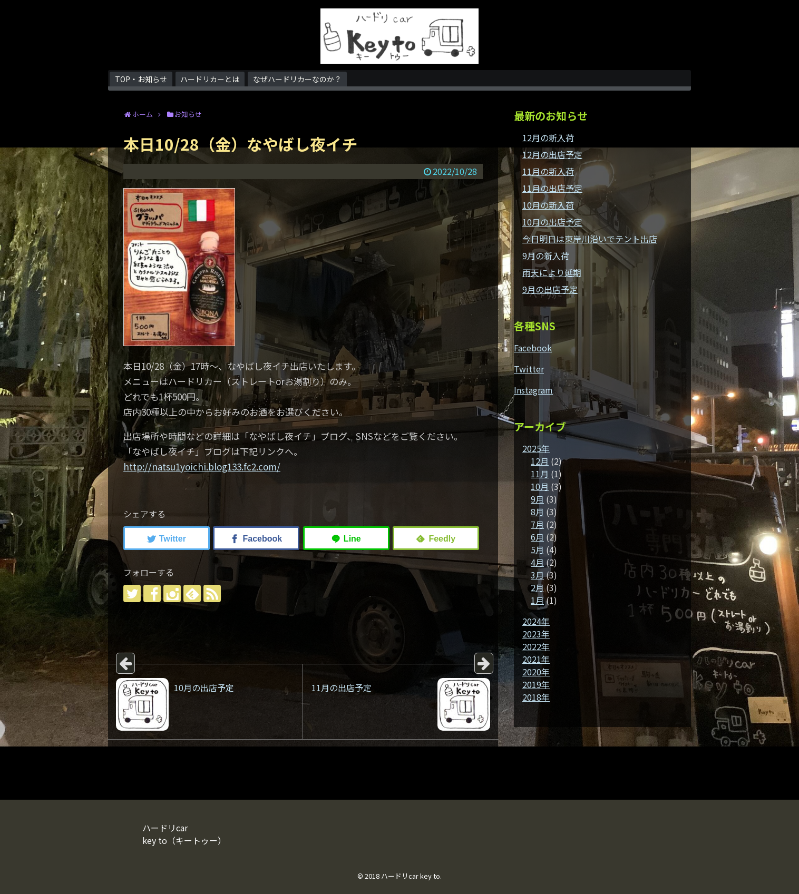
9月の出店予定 (550, 289)
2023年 (536, 633)
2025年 (536, 448)
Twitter (529, 368)
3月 (537, 574)
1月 (537, 600)
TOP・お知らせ (141, 79)
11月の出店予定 (552, 188)
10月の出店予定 (552, 221)
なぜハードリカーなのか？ (297, 79)
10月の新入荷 (548, 205)
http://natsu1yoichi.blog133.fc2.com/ (201, 466)
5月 (537, 549)
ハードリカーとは (209, 79)
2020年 (536, 671)
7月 (537, 524)
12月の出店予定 (552, 154)
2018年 (536, 697)
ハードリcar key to (410, 876)
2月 (537, 587)
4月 (537, 562)
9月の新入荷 (545, 255)
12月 (540, 461)
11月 (540, 473)
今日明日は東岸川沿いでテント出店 (589, 238)
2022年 (536, 646)
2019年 (536, 684)
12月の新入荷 (548, 137)
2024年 (536, 621)
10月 (540, 486)
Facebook (533, 347)
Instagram (533, 390)
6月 (537, 536)
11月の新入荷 (548, 171)
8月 (537, 511)
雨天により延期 (551, 272)
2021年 (536, 659)
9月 (537, 499)
